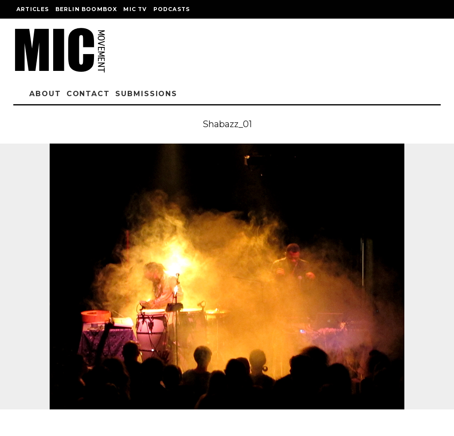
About (45, 94)
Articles (32, 9)
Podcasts (171, 9)
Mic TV (135, 9)
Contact (88, 94)
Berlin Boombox (86, 9)
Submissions (146, 94)
